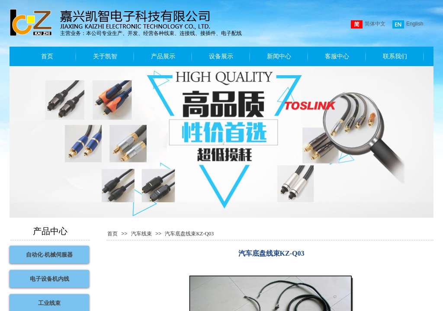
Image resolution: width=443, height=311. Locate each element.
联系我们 (395, 56)
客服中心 (337, 56)
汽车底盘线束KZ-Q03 (189, 234)
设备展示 (221, 56)
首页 (47, 56)
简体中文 (368, 24)
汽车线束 (141, 234)
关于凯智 (105, 56)
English (407, 24)
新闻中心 (279, 56)
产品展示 (163, 56)
